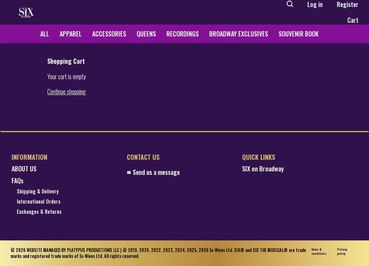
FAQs (17, 181)
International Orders (39, 201)
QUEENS (146, 33)
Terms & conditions (319, 251)
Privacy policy (342, 251)
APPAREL (71, 33)
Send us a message (153, 172)
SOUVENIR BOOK (299, 33)
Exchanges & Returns (39, 212)
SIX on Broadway (263, 169)
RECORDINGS (182, 33)
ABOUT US (24, 169)
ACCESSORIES (109, 33)
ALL (44, 33)
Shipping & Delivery (38, 191)
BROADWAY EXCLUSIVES (238, 33)
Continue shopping (66, 92)
